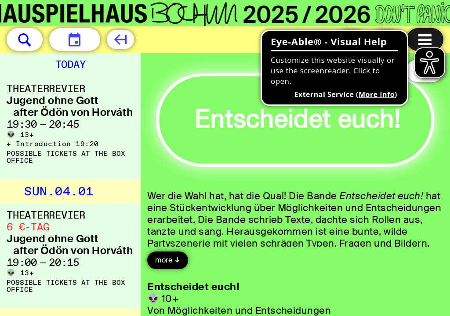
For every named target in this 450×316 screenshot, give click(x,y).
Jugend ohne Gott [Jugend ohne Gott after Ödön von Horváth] (53, 100)
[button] (25, 39)
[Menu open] (424, 39)
